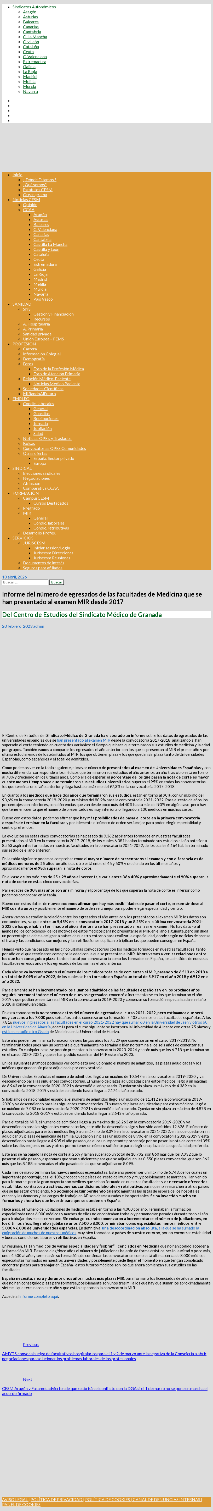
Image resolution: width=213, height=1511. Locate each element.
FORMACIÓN (26, 492)
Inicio (17, 174)
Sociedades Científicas (43, 388)
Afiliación (31, 483)
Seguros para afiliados (42, 567)
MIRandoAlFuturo (39, 393)
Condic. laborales (38, 403)
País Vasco (43, 298)
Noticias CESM (26, 199)
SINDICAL (22, 468)
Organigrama (35, 194)
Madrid (30, 76)
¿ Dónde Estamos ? (39, 179)
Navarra (30, 91)
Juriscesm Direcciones (53, 552)
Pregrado (31, 507)
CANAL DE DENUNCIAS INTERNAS (166, 1499)
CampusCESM (36, 497)
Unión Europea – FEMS (43, 338)
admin (38, 626)
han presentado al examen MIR (83, 740)
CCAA (28, 209)
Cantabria (32, 31)
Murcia (29, 86)
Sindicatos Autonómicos (34, 6)
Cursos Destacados (50, 502)
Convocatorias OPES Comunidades (54, 448)
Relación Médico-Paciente (47, 378)
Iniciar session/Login (51, 547)
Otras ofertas (35, 453)
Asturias (30, 16)
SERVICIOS (23, 537)
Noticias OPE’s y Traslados (47, 438)
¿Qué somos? (35, 184)
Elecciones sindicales (41, 473)
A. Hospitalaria (36, 323)
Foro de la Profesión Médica (58, 368)
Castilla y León (46, 249)
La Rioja (30, 71)
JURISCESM (34, 542)
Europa (39, 463)
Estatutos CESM (38, 189)
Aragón (29, 11)
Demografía (34, 358)
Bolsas (29, 443)
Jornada (40, 423)
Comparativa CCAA (41, 488)
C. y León (31, 41)
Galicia (29, 66)
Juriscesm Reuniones (51, 557)
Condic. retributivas (51, 527)
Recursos (41, 318)
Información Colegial (42, 353)
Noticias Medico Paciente (56, 383)
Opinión (30, 204)
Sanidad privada (37, 333)
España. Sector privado (53, 458)
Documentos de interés (43, 562)
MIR (27, 512)
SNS (27, 308)
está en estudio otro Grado (25, 1031)
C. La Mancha (35, 36)
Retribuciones (46, 418)
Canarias (31, 26)
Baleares (31, 21)
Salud (38, 433)
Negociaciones (36, 478)
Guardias (41, 413)
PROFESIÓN (24, 343)
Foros (28, 363)
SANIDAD (22, 303)
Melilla (29, 81)
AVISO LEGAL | (16, 1499)
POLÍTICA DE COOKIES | (108, 1499)
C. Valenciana (35, 56)
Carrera (30, 348)
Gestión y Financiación (53, 313)
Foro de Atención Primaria (56, 373)
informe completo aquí (38, 1296)
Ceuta (28, 51)
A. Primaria (33, 328)
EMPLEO (21, 398)
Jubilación (42, 428)
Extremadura (34, 61)
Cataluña (31, 46)
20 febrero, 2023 (17, 626)
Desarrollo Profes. (39, 532)
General (40, 408)
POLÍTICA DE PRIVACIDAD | (57, 1499)
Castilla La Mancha (50, 244)
